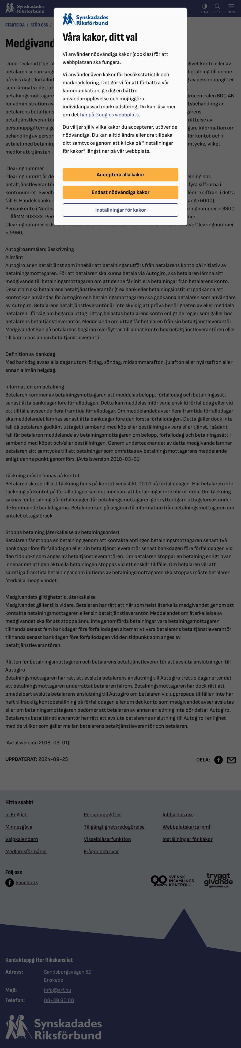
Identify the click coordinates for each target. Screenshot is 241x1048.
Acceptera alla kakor (120, 175)
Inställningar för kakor (120, 210)
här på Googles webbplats (109, 115)
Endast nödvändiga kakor (120, 192)
